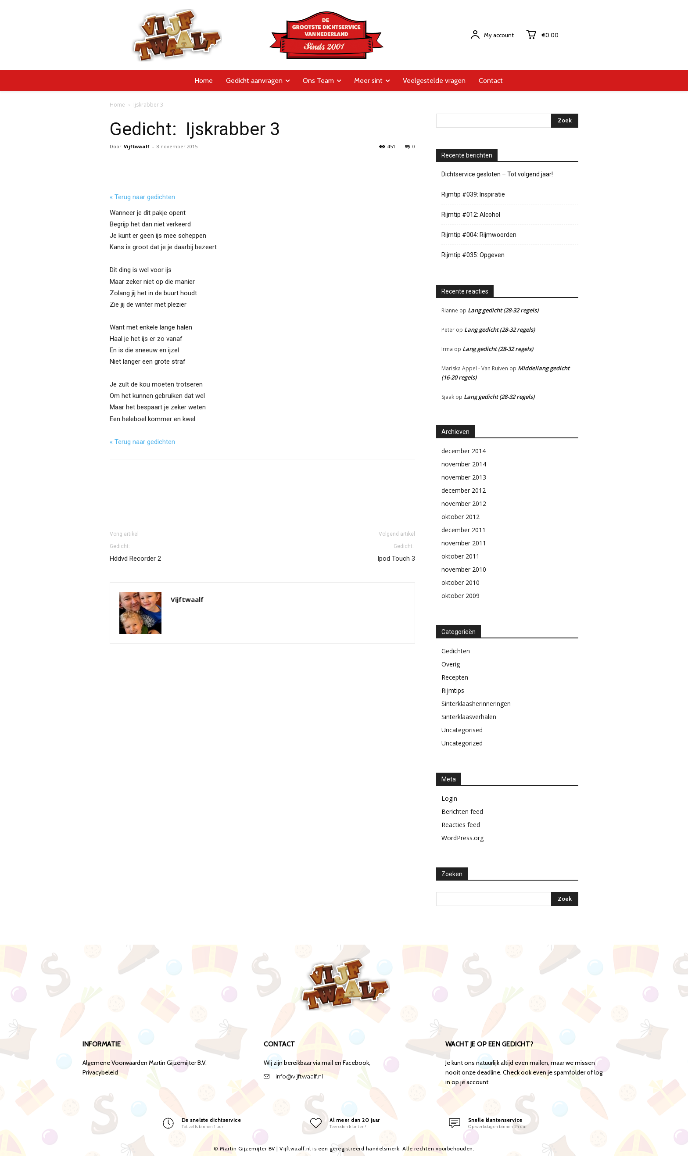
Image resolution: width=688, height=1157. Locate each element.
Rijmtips (452, 690)
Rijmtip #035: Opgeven (473, 254)
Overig (450, 664)
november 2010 (463, 569)
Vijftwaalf (137, 146)
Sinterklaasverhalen (468, 717)
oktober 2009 (460, 595)
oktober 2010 (460, 582)
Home (117, 104)
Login (449, 798)
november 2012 (463, 503)
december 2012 (463, 490)
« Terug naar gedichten (142, 197)
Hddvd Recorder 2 (135, 552)
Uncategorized (462, 743)
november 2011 (463, 543)
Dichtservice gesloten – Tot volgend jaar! (497, 174)
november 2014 (463, 464)
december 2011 (463, 530)
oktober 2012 (460, 516)
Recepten (454, 677)
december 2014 (463, 451)
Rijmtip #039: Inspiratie (473, 194)
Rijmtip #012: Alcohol (470, 214)
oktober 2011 (460, 556)
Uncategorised (462, 730)
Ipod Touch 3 (396, 552)
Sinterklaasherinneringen (476, 703)
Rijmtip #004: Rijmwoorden (478, 234)
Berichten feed (462, 811)
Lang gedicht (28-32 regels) (503, 310)
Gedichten (455, 651)
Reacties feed (460, 824)
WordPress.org (462, 838)
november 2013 (463, 477)
